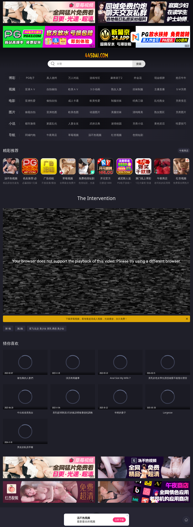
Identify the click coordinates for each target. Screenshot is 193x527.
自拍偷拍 (52, 89)
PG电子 (30, 78)
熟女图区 (159, 112)
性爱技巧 (181, 123)
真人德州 (52, 78)
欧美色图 (73, 112)
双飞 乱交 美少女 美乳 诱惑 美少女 (46, 328)
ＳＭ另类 (181, 89)
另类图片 (181, 112)
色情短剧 (138, 135)
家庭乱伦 (52, 123)
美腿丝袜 (116, 112)
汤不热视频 (94, 135)
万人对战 (73, 78)
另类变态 (181, 100)
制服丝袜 (116, 100)
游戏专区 (95, 78)
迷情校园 (116, 123)
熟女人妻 (116, 89)
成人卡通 (73, 100)
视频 (12, 89)
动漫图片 (95, 112)
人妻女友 (73, 123)
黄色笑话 (159, 123)
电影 (12, 100)
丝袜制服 (138, 89)
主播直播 (159, 89)
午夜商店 (52, 135)
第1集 (8, 328)
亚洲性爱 (30, 100)
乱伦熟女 (159, 100)
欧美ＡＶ (73, 89)
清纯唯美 (138, 112)
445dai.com (96, 55)
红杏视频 (116, 135)
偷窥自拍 (30, 112)
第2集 (20, 328)
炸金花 (138, 78)
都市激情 (30, 123)
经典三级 (138, 100)
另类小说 (138, 123)
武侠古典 (95, 123)
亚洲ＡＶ (30, 89)
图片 (12, 112)
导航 (12, 135)
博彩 (12, 78)
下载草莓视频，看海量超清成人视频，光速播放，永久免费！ (127, 319)
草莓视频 (73, 135)
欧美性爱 (95, 100)
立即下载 (119, 519)
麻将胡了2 (116, 78)
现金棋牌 (159, 78)
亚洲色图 (52, 112)
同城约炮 (30, 135)
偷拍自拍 (52, 100)
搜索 (138, 64)
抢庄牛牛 (181, 78)
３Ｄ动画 (95, 89)
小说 (12, 123)
